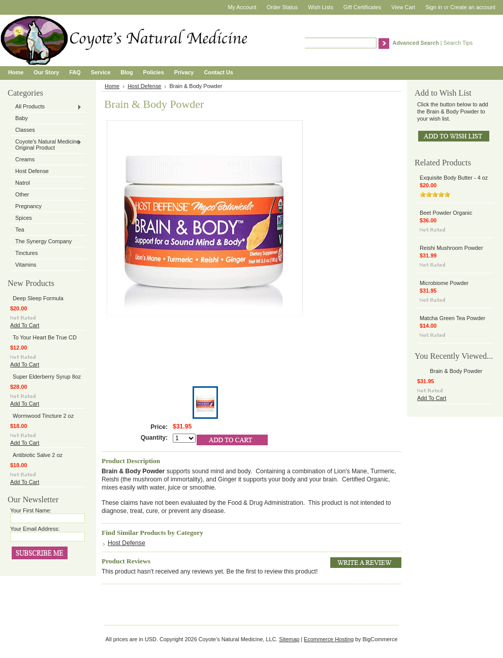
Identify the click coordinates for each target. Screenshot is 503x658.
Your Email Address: (35, 529)
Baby (21, 118)
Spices (23, 218)
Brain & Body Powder (456, 371)
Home (112, 86)
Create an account (472, 7)
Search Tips (458, 43)
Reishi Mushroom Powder (451, 248)
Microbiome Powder (444, 283)
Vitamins (26, 265)
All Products (46, 106)
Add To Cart (24, 325)
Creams (25, 159)
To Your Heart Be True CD (45, 337)
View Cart (403, 7)
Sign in (433, 7)
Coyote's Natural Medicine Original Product (46, 144)
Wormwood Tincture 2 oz (43, 416)
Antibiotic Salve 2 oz (37, 455)
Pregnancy (28, 206)
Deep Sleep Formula (38, 298)
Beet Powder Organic (446, 213)
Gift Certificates (362, 7)
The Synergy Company (43, 241)
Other (22, 194)
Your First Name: (30, 510)
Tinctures (26, 253)
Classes (25, 130)
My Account (242, 7)
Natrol (22, 183)
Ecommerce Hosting (329, 639)
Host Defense (32, 171)
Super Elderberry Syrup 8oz (47, 377)
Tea (19, 229)
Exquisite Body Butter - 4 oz (454, 178)
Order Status (282, 7)
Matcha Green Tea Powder (452, 318)
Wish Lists (320, 7)
